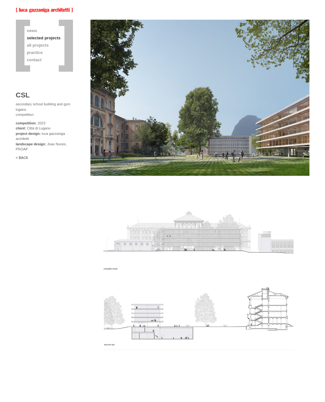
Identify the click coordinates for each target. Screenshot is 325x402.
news (32, 30)
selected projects (44, 38)
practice (35, 52)
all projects (38, 45)
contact (34, 59)
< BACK (22, 158)
